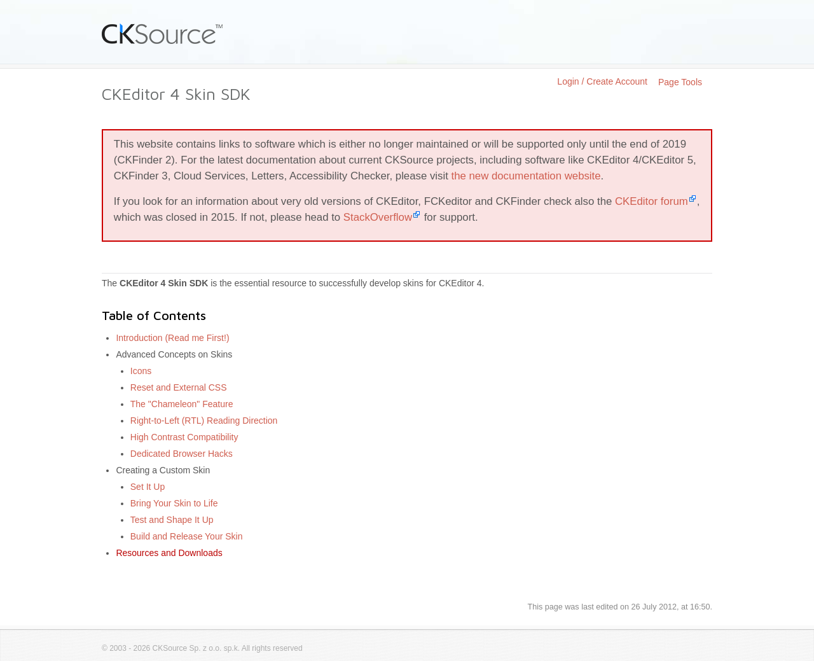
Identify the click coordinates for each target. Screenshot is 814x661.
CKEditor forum (651, 201)
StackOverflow (377, 217)
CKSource (162, 34)
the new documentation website (526, 176)
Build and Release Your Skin (186, 536)
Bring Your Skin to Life (174, 503)
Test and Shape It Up (172, 520)
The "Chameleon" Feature (181, 404)
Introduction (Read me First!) (172, 338)
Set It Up (147, 487)
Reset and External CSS (178, 387)
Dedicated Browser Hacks (181, 454)
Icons (140, 371)
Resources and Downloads (169, 553)
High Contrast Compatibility (184, 437)
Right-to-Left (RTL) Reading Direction (204, 420)
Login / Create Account (602, 81)
